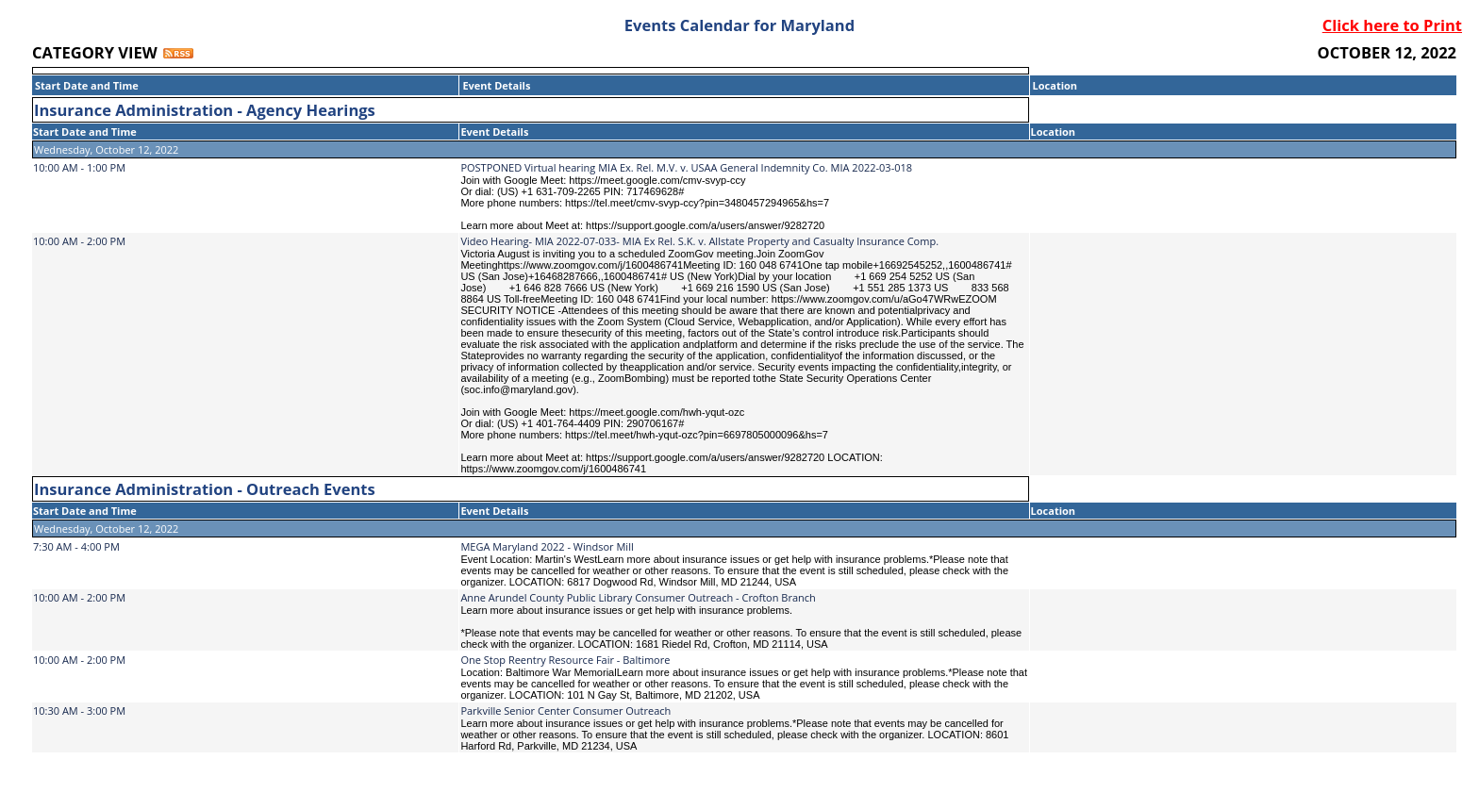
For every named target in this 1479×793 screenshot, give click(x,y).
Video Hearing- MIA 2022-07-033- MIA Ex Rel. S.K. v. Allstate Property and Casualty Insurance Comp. (699, 241)
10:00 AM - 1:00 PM (79, 167)
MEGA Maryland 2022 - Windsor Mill (546, 546)
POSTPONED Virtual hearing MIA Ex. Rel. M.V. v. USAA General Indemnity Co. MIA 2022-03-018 (686, 167)
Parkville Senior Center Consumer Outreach (565, 710)
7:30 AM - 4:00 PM (76, 546)
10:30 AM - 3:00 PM (79, 710)
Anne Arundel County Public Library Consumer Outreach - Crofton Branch (637, 597)
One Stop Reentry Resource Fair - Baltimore (565, 660)
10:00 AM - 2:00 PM (79, 241)
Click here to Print (1392, 25)
